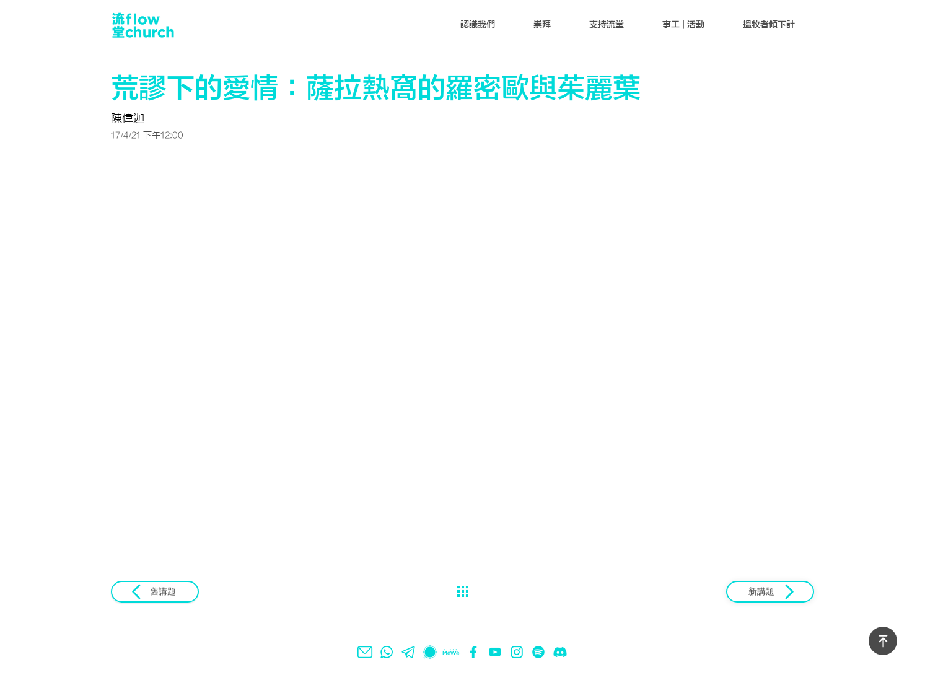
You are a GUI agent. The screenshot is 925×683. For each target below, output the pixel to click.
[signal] (430, 652)
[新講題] (770, 592)
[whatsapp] (386, 652)
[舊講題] (155, 592)
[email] (365, 652)
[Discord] (560, 652)
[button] (478, 24)
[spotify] (538, 652)
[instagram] (516, 652)
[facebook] (473, 652)
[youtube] (495, 652)
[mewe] (451, 652)
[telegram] (408, 652)
